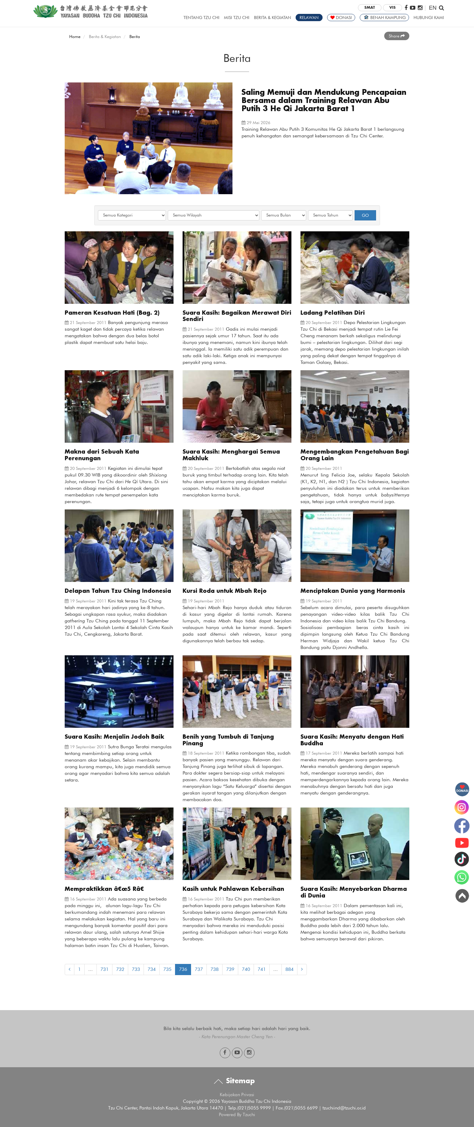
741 (262, 969)
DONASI (341, 17)
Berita (134, 36)
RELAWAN (309, 17)
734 (152, 969)
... (90, 969)
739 (230, 969)
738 (214, 969)
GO (365, 215)
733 (136, 969)
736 (183, 969)
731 (104, 969)
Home (74, 36)
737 (199, 969)
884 (289, 969)
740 (246, 969)
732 (120, 969)
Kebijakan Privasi (237, 1094)
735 (167, 969)
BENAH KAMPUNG (384, 17)
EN (433, 8)
